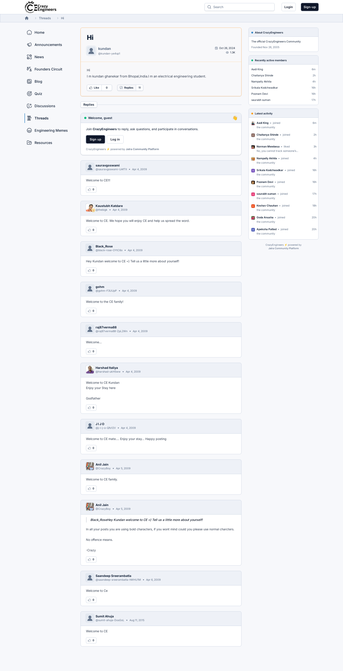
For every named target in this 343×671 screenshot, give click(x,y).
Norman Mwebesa (268, 146)
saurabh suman (260, 100)
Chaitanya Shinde (262, 75)
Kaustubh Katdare (109, 206)
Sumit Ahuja (105, 616)
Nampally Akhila (261, 81)
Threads (45, 18)
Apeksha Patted (266, 229)
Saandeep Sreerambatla (113, 576)
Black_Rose (104, 246)
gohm (100, 287)
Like (94, 87)
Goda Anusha (265, 217)
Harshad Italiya (107, 368)
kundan (104, 48)
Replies (126, 87)
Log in (115, 139)
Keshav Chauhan (267, 205)
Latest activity (264, 113)
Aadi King (257, 69)
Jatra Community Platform (142, 149)
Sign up (95, 139)
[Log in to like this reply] (91, 189)
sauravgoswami (108, 165)
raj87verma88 (106, 327)
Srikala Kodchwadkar (264, 87)
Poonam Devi (259, 93)
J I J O (100, 424)
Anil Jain (102, 464)
